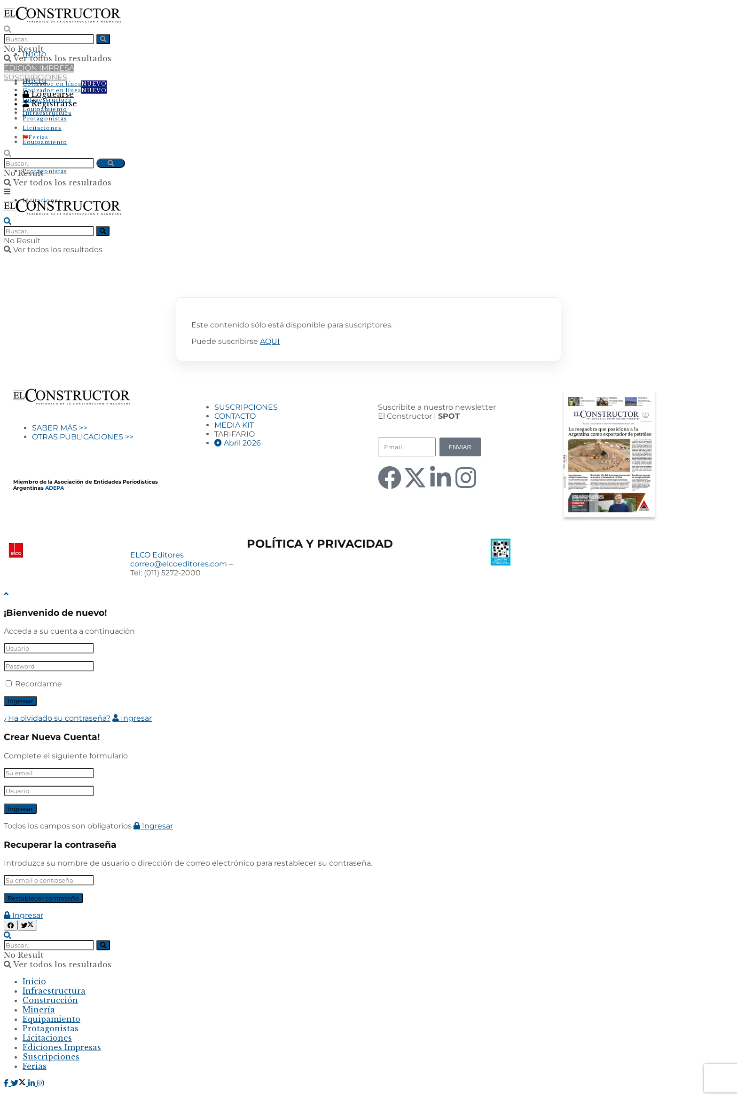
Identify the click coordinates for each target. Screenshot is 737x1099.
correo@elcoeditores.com (178, 563)
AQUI (270, 341)
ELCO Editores (157, 554)
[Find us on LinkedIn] (32, 1083)
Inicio (34, 981)
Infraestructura (47, 113)
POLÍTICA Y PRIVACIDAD (320, 543)
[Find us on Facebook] (7, 1083)
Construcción (50, 1000)
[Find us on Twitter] (19, 1083)
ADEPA (54, 488)
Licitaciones (42, 128)
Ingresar (132, 718)
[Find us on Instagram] (40, 1083)
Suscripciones (51, 1056)
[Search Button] (7, 29)
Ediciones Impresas (62, 1047)
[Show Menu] (7, 191)
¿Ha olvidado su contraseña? (57, 718)
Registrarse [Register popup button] (50, 103)
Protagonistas (45, 171)
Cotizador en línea (65, 83)
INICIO (35, 54)
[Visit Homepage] (62, 19)
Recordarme (38, 683)
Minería (39, 1009)
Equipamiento (45, 142)
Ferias (35, 137)
